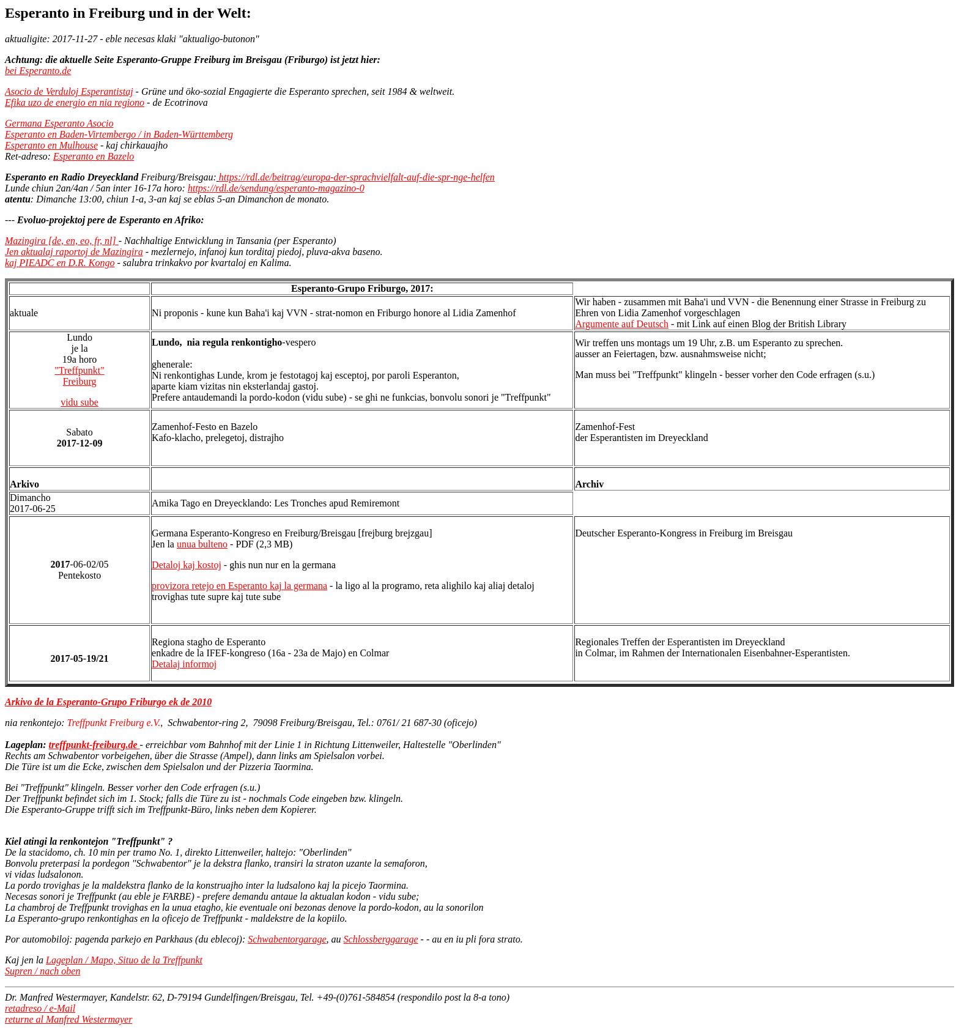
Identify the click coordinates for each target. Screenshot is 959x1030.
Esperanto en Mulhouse (51, 145)
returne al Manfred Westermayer (68, 1019)
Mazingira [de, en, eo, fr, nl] (62, 240)
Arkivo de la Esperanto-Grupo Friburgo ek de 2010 (108, 702)
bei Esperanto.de (38, 70)
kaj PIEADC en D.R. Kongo (60, 263)
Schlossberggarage (381, 939)
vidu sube (79, 402)
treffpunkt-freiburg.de (94, 744)
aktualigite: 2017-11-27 (51, 39)
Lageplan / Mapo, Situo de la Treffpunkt (124, 960)
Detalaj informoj (184, 664)
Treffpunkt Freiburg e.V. (114, 722)
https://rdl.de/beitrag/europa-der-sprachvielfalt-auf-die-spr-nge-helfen (357, 177)
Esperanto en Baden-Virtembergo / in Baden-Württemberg (119, 134)
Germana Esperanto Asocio (59, 123)
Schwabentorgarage (287, 939)
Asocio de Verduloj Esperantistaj (69, 91)
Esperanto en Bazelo (93, 156)
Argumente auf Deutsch (621, 324)
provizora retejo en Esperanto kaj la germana (239, 585)
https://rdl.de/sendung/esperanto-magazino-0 (276, 188)
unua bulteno (202, 544)
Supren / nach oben (42, 971)
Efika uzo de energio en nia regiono (74, 102)
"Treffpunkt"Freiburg (79, 376)
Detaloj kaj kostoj (186, 565)
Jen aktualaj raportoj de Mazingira (74, 251)
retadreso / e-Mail (40, 1008)
